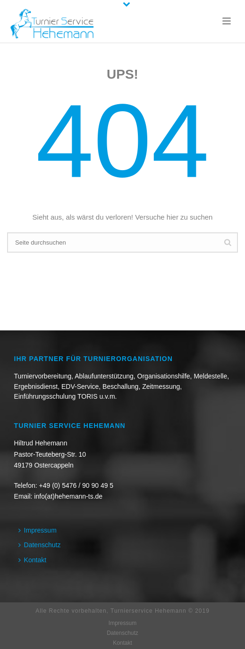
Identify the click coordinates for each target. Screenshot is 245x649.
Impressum (37, 530)
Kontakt (32, 560)
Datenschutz (39, 545)
